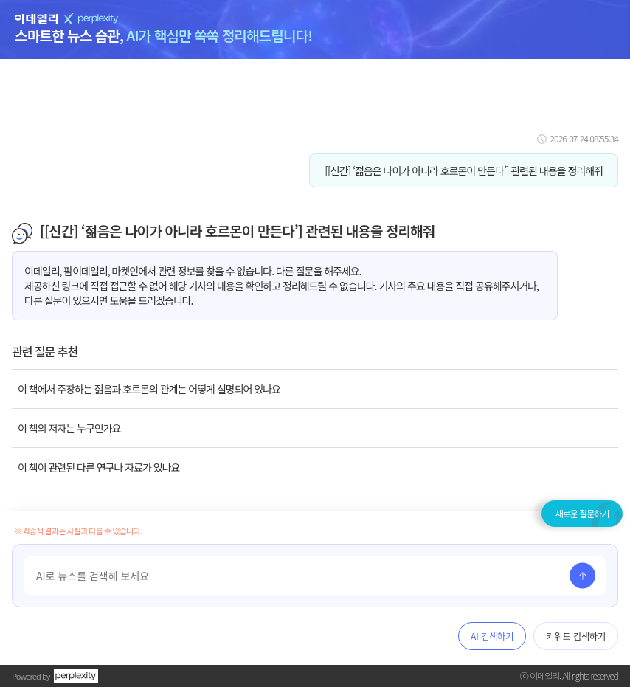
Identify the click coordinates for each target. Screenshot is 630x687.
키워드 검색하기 (576, 635)
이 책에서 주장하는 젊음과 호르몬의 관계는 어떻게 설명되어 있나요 (149, 389)
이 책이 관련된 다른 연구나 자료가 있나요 (98, 467)
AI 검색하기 (492, 635)
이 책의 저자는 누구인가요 (69, 428)
